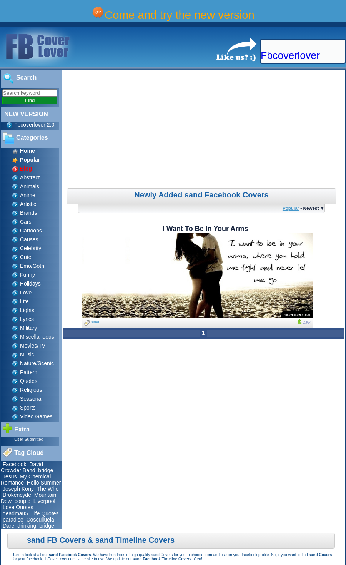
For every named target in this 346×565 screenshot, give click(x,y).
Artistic (28, 204)
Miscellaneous (37, 337)
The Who (48, 489)
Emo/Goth (32, 266)
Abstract (30, 177)
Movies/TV (32, 346)
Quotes (28, 381)
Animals (29, 186)
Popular (291, 208)
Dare (8, 526)
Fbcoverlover (290, 55)
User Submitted (28, 439)
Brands (28, 213)
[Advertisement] (204, 130)
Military (28, 328)
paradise (13, 520)
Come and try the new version (180, 14)
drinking (26, 526)
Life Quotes (45, 513)
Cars (26, 222)
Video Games (36, 416)
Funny (27, 275)
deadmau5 (15, 513)
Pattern (28, 372)
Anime (27, 195)
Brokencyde (17, 495)
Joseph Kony (18, 489)
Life (24, 301)
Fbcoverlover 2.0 (34, 125)
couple (22, 501)
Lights (27, 310)
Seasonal (31, 399)
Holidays (30, 284)
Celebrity (30, 248)
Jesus (10, 476)
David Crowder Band (22, 467)
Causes (29, 239)
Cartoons (31, 230)
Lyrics (27, 319)
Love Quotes (18, 507)
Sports (27, 408)
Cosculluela (40, 520)
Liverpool (44, 501)
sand (95, 322)
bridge (45, 470)
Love (26, 292)
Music (27, 354)
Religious (31, 390)
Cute (26, 257)
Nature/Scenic (37, 363)
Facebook (14, 464)
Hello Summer (44, 483)
